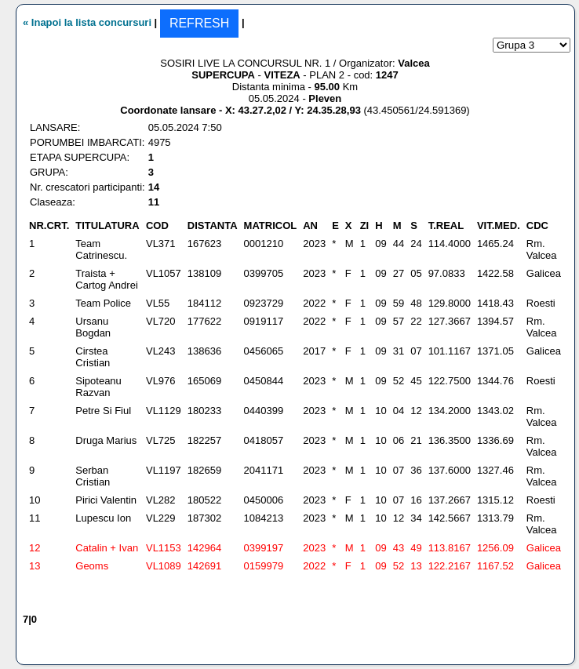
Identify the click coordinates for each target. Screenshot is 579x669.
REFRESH (199, 23)
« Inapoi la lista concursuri (87, 22)
